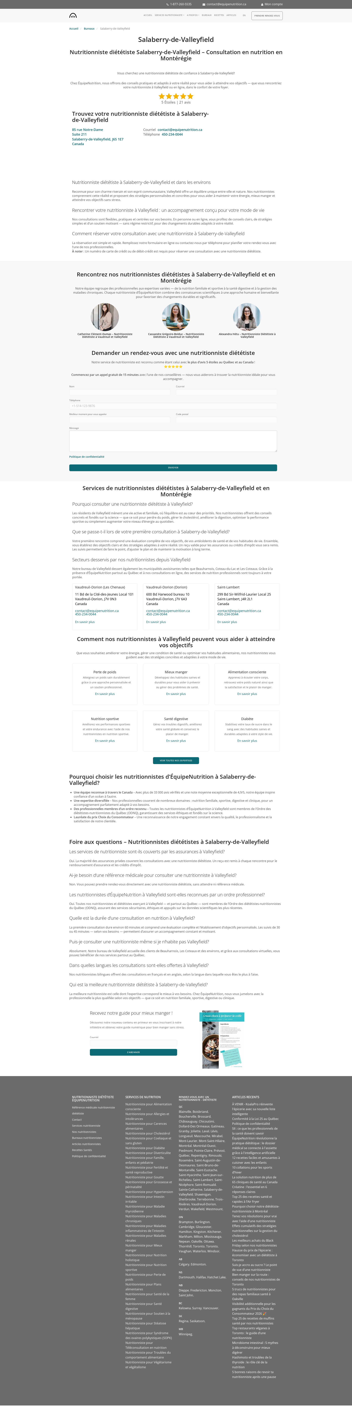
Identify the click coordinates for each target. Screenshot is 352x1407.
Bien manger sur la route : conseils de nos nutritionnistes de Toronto (256, 1281)
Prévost (219, 1152)
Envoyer (173, 467)
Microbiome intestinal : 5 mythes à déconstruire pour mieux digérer (255, 1349)
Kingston (199, 1233)
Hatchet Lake (216, 1279)
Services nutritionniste (169, 15)
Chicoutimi (206, 1123)
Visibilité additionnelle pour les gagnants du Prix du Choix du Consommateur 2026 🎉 (254, 1310)
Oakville (196, 1243)
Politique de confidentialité (89, 1157)
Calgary (184, 1266)
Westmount (214, 1210)
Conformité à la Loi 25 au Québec (255, 1120)
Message (74, 428)
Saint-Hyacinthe (190, 1176)
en (244, 15)
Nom (71, 386)
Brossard (204, 1118)
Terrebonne (205, 1201)
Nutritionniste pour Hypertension (149, 1193)
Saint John (186, 1296)
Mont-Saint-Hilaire (211, 1142)
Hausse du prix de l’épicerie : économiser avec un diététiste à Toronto (254, 1257)
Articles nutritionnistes (86, 1145)
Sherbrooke (187, 1201)
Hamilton (185, 1233)
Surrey (197, 1310)
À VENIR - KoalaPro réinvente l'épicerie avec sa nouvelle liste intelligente (253, 1110)
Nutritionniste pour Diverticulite (148, 1154)
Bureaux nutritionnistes (87, 1139)
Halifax (201, 1279)
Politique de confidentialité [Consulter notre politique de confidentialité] (86, 456)
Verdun (184, 1210)
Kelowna (185, 1310)
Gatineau (217, 1128)
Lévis (214, 1133)
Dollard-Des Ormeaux (194, 1128)
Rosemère (186, 1162)
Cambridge (186, 1228)
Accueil (148, 15)
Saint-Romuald (205, 1186)
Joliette (196, 1133)
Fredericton (198, 1292)
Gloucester (203, 1228)
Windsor (213, 1253)
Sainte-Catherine (190, 1191)
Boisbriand (200, 1113)
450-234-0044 (172, 134)
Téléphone (74, 400)
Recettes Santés (82, 1151)
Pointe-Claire (203, 1152)
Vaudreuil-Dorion (203, 1206)
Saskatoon (197, 1322)
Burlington (202, 1223)
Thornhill (185, 1248)
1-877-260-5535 (181, 4)
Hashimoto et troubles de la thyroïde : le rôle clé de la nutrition (252, 1364)
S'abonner (133, 1053)
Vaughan (185, 1253)
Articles (231, 15)
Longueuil (186, 1137)
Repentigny (199, 1157)
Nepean (184, 1243)
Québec (184, 1157)
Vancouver (210, 1310)
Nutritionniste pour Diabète (145, 1149)
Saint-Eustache (206, 1172)
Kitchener (214, 1233)
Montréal (185, 1147)
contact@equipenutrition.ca (226, 4)
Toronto (199, 1248)
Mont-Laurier (188, 1142)
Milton (198, 1238)
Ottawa (209, 1243)
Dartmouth (187, 1279)
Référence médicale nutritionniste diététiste (93, 1112)
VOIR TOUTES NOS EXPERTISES (176, 761)
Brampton (186, 1223)
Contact (77, 1121)
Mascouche (202, 1137)
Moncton (214, 1292)
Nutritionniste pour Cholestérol (147, 1135)
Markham (185, 1238)
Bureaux (207, 15)
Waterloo (199, 1253)
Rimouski (215, 1157)
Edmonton (198, 1266)
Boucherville (187, 1118)
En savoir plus (85, 622)
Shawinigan (203, 1196)
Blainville (185, 1113)
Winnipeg (185, 1336)
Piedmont (186, 1152)
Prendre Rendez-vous (267, 15)
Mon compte (274, 4)
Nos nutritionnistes (84, 1133)
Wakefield (197, 1210)
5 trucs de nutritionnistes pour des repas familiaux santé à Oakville (254, 1296)
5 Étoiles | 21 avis (176, 102)
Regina (183, 1322)
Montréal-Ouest (204, 1147)
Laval (205, 1133)
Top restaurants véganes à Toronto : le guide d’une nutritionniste (251, 1334)
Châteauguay (188, 1123)
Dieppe (184, 1292)
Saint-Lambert (203, 1181)
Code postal (182, 414)
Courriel (180, 386)
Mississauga (212, 1238)
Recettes (219, 15)
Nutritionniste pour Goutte (144, 1179)
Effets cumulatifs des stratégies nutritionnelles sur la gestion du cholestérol (254, 1232)
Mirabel (217, 1137)
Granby (184, 1133)
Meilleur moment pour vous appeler (88, 414)
